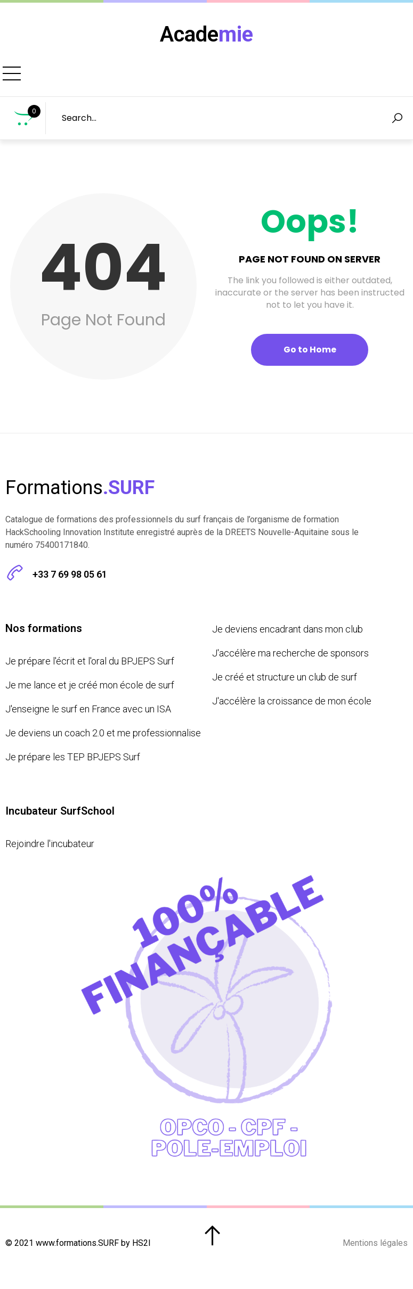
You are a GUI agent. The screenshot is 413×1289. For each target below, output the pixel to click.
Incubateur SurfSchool (304, 77)
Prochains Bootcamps (172, 77)
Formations (75, 77)
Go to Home (310, 357)
